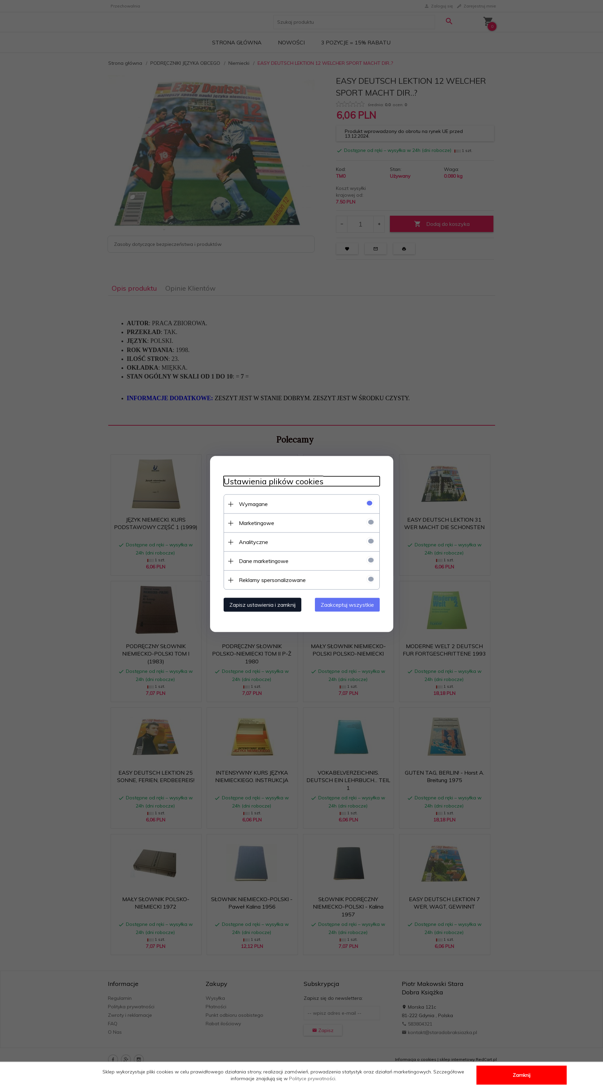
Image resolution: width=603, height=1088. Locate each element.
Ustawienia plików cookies (273, 481)
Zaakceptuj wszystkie (347, 604)
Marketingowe (256, 523)
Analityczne (253, 542)
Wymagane (253, 504)
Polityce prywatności (312, 1078)
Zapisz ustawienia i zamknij (262, 604)
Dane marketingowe (263, 561)
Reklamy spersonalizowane (272, 580)
